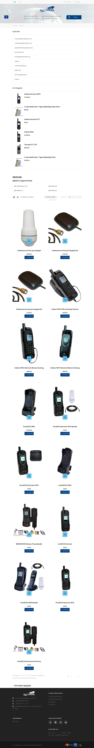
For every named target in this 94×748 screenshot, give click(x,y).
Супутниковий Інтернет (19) (23, 43)
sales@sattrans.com (50, 18)
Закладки (52, 702)
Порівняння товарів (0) (27, 197)
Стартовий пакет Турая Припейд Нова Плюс (42, 107)
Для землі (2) (52, 190)
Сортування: (53, 200)
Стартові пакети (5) (20, 66)
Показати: (64, 197)
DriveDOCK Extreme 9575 (29, 485)
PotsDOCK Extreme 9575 (65, 603)
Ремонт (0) (18, 70)
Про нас (16, 721)
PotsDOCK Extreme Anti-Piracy (29, 661)
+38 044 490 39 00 (32, 16)
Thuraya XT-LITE (30, 145)
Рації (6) (17, 79)
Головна (15, 25)
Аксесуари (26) (19, 52)
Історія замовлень (55, 699)
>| (79, 677)
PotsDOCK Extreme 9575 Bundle (65, 427)
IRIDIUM (22, 25)
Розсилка (51, 704)
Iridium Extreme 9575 (32, 94)
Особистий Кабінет (55, 696)
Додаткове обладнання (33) (24, 48)
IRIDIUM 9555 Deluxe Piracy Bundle (29, 544)
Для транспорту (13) (20, 186)
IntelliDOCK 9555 (65, 485)
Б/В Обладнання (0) (21, 75)
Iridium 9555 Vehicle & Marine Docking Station (29, 368)
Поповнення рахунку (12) (22, 57)
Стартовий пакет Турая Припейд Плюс (40, 157)
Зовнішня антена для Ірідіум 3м (65, 251)
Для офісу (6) (52, 186)
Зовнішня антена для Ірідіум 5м (29, 309)
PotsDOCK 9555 (29, 427)
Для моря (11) (18, 190)
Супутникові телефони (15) (23, 39)
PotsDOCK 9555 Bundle (29, 603)
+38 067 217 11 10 (32, 18)
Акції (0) (17, 61)
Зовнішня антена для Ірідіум (29, 251)
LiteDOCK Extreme (65, 544)
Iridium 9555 (29, 132)
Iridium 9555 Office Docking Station (64, 309)
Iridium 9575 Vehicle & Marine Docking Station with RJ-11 (65, 368)
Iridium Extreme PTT (32, 119)
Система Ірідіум (22, 685)
